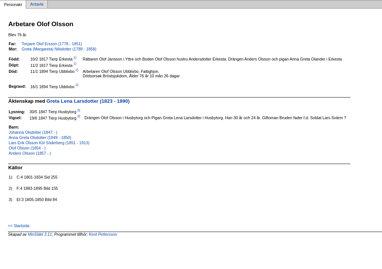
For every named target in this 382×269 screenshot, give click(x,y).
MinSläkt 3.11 (40, 234)
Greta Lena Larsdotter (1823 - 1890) (88, 101)
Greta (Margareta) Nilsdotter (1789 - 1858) (59, 49)
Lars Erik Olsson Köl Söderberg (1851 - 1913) (49, 142)
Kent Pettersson (103, 234)
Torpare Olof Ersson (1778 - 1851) (52, 43)
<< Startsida (18, 225)
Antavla (37, 4)
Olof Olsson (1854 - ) (27, 148)
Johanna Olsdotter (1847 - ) (33, 132)
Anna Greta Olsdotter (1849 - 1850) (40, 137)
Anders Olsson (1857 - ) (30, 153)
